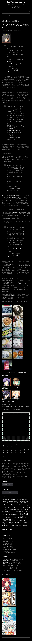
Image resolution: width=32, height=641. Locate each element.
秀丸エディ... (6, 543)
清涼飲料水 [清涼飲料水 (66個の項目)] (17, 520)
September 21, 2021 (12, 139)
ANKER (23, 406)
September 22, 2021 (12, 190)
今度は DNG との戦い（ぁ (9, 563)
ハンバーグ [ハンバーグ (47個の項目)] (4, 509)
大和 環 (10, 30)
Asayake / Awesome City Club (19, 372)
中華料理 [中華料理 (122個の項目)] (6, 511)
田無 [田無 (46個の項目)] (22, 520)
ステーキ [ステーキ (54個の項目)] (15, 505)
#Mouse (9, 61)
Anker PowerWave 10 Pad (9, 197)
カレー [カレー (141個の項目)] (8, 505)
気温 (20, 409)
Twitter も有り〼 (7, 477)
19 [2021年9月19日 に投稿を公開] (3, 452)
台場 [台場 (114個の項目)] (23, 511)
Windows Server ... (7, 549)
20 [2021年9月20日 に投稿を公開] (7, 452)
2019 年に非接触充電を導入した (9, 195)
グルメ (16, 406)
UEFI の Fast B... (7, 552)
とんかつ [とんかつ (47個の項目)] (16, 501)
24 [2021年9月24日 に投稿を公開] (24, 452)
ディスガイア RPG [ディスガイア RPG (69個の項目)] (9, 507)
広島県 (12, 295)
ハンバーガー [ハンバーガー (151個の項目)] (23, 507)
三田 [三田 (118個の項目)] (18, 509)
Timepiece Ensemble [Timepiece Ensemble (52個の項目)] (23, 499)
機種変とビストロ (7, 560)
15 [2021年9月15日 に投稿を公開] (16, 450)
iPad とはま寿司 (7, 567)
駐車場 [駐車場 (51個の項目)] (25, 525)
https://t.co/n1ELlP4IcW (14, 132)
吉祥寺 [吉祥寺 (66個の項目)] (7, 514)
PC (8, 406)
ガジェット (12, 406)
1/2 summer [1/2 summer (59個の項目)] (5, 499)
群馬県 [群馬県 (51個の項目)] (21, 522)
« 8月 (3, 457)
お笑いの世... (6, 551)
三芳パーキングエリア (7, 409)
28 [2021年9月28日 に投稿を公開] (12, 453)
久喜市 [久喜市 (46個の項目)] (14, 511)
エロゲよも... (6, 544)
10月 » (6, 457)
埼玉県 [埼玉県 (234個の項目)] (23, 514)
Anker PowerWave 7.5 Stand (19, 212)
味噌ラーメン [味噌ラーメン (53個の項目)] (14, 514)
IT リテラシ (5, 547)
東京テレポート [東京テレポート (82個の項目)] (9, 517)
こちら (11, 471)
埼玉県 (17, 409)
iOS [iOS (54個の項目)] (10, 499)
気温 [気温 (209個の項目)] (24, 517)
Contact (5, 540)
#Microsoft (12, 128)
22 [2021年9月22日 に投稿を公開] (16, 452)
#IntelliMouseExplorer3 (14, 64)
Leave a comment (18, 30)
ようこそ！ (5, 538)
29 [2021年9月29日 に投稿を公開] (16, 453)
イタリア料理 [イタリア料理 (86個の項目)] (23, 501)
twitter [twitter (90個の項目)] (5, 501)
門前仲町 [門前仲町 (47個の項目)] (20, 525)
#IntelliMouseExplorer (13, 130)
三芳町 (14, 409)
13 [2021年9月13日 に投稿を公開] (7, 450)
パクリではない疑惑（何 (9, 570)
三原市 (17, 295)
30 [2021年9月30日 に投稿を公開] (20, 453)
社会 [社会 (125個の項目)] (8, 523)
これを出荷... (6, 546)
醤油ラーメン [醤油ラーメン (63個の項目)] (10, 525)
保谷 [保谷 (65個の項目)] (18, 511)
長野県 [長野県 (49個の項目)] (16, 525)
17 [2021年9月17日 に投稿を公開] (24, 450)
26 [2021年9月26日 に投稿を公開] (3, 453)
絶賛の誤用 (5, 541)
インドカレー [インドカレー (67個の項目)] (14, 502)
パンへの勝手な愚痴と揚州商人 (10, 559)
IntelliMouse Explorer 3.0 (13, 408)
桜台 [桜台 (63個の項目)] (18, 517)
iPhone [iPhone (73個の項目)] (15, 499)
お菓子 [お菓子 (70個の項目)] (10, 501)
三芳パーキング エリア (24, 283)
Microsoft (23, 408)
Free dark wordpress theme (25, 638)
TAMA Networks (16, 2)
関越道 (7, 287)
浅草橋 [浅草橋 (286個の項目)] (7, 520)
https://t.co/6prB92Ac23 (14, 249)
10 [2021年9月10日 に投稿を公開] (24, 449)
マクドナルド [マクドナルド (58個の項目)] (11, 509)
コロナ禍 (11, 264)
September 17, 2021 (12, 71)
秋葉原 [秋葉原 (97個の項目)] (15, 523)
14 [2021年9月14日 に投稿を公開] (12, 450)
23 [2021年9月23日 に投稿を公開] (20, 452)
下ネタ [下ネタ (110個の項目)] (26, 509)
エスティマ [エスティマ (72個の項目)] (22, 502)
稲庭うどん (17, 285)
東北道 (19, 287)
